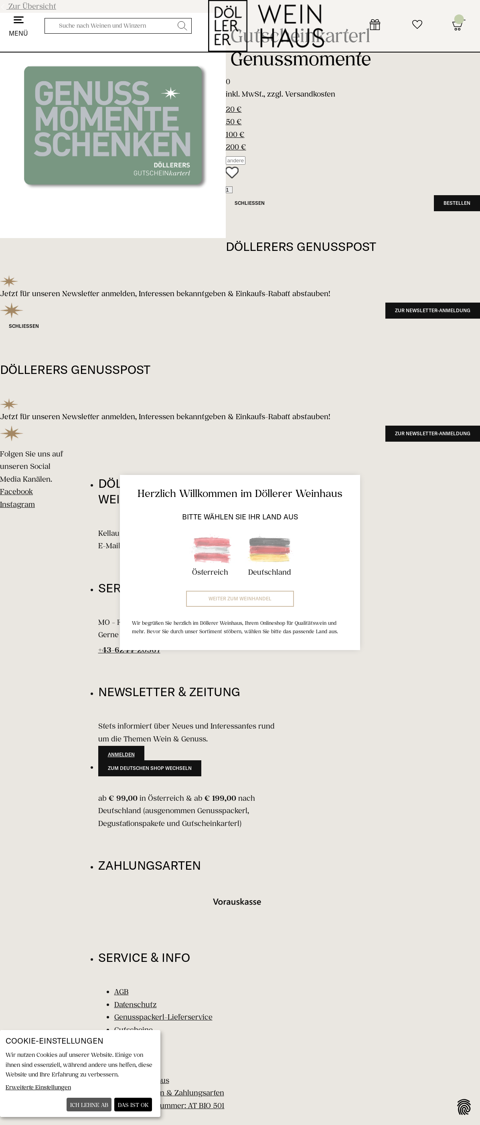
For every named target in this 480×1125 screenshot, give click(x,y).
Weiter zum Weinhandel (240, 599)
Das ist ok (133, 1104)
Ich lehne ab (89, 1104)
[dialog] (80, 1073)
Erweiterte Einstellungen (38, 1087)
